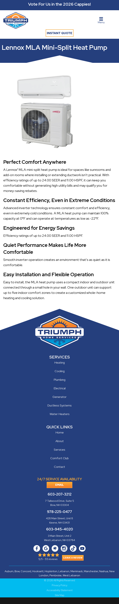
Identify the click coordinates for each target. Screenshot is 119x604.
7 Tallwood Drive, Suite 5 (59, 501)
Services (59, 449)
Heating (59, 362)
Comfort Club (59, 458)
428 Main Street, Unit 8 (59, 518)
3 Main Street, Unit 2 (59, 536)
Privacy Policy (59, 585)
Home (59, 432)
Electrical (60, 388)
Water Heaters (60, 414)
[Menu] (101, 20)
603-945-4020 (59, 529)
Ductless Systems (59, 405)
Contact (59, 467)
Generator (59, 397)
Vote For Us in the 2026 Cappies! (59, 4)
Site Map (59, 595)
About (59, 441)
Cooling (60, 371)
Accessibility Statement (59, 590)
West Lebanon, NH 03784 (59, 540)
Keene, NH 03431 (59, 522)
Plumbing (59, 380)
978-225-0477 (59, 511)
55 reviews (51, 559)
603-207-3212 (59, 494)
